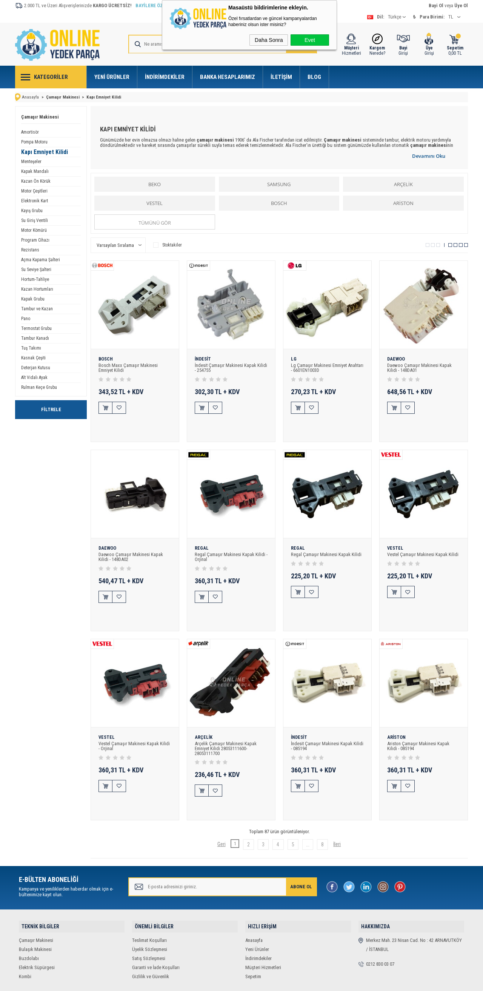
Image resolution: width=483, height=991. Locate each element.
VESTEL (154, 202)
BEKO (154, 183)
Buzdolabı (29, 908)
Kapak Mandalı (35, 170)
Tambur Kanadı (35, 337)
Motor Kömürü (34, 229)
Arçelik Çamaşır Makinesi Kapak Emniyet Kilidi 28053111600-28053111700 (226, 718)
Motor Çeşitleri (34, 190)
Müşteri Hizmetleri (263, 917)
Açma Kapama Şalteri (40, 259)
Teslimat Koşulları (149, 889)
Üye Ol (461, 5)
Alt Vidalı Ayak (34, 376)
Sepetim (253, 926)
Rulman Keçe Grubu (39, 386)
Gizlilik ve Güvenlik (150, 926)
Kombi (25, 926)
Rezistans (30, 249)
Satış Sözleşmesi (148, 908)
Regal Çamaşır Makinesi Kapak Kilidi (326, 539)
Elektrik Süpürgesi (37, 917)
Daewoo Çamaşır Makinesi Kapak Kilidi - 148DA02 (130, 542)
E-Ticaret (218, 981)
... (304, 797)
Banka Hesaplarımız (227, 77)
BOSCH (279, 202)
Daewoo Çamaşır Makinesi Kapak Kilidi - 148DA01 (419, 368)
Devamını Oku (428, 155)
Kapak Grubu (33, 298)
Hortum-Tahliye (35, 278)
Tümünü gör (154, 222)
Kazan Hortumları (37, 288)
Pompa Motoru (34, 141)
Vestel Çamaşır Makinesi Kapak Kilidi (423, 539)
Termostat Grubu (36, 327)
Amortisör (30, 131)
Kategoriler (51, 77)
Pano (25, 318)
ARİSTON (403, 202)
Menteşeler (31, 160)
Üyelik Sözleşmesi (149, 899)
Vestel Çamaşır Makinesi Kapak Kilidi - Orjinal (134, 716)
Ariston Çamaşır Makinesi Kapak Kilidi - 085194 (418, 716)
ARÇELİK (403, 183)
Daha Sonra (269, 40)
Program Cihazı (35, 239)
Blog (314, 77)
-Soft (202, 981)
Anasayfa (254, 889)
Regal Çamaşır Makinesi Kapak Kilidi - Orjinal (231, 542)
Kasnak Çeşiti (33, 357)
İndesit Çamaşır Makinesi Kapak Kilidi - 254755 (231, 368)
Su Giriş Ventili (34, 219)
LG (294, 358)
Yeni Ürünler (111, 77)
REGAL (202, 532)
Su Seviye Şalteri (36, 268)
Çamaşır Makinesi (40, 116)
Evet (310, 40)
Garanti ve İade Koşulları (156, 917)
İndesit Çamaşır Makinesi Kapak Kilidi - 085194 (327, 716)
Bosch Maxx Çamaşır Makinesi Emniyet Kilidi (128, 368)
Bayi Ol (436, 5)
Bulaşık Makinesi (35, 899)
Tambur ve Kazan (37, 308)
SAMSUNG (279, 183)
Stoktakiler (167, 244)
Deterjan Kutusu (35, 367)
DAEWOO (396, 358)
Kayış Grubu (32, 210)
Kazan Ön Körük (36, 180)
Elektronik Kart (34, 200)
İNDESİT (204, 358)
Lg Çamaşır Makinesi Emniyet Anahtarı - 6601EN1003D (319, 368)
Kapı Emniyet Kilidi (44, 151)
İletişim (281, 77)
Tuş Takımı (31, 347)
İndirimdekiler (165, 77)
